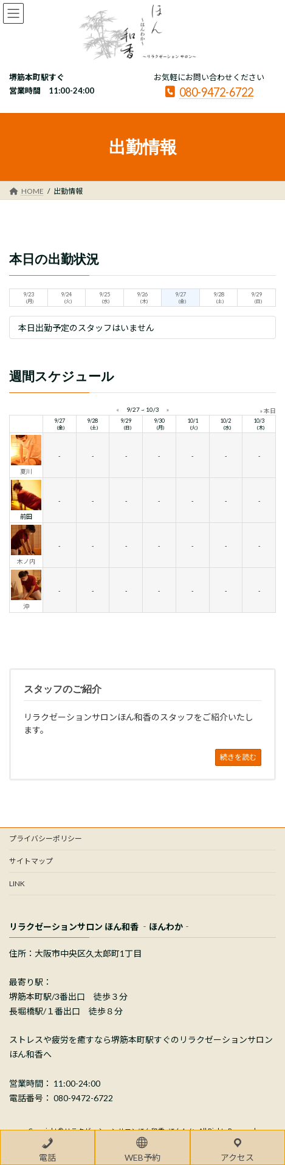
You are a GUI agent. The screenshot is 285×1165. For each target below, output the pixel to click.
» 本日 (268, 410)
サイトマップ (31, 861)
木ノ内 (26, 561)
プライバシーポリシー (45, 838)
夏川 (26, 471)
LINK (17, 883)
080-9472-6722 (209, 92)
